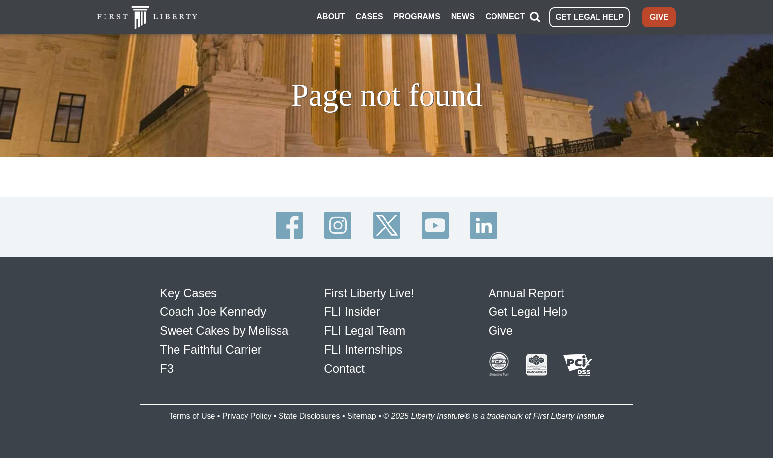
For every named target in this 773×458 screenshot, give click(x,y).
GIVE (659, 17)
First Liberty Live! (369, 293)
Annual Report (526, 293)
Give (501, 330)
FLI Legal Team (364, 330)
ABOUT (331, 16)
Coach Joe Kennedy (213, 311)
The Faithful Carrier (211, 349)
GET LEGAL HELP (589, 17)
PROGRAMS (417, 16)
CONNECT (505, 16)
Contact (344, 368)
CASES (369, 16)
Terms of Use (192, 416)
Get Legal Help (528, 311)
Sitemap (361, 416)
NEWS (463, 16)
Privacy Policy (247, 416)
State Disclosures (309, 416)
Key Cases (188, 293)
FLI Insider (352, 311)
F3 (167, 368)
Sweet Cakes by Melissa (224, 330)
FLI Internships (363, 349)
